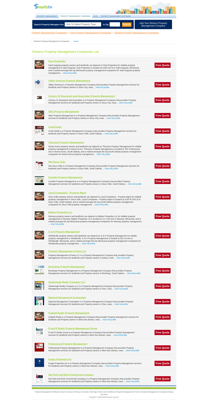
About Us (64, 392)
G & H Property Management (64, 232)
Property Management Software (116, 16)
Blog (95, 16)
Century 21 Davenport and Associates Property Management (81, 96)
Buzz (71, 392)
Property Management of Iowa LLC (67, 251)
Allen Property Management (63, 111)
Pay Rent (103, 395)
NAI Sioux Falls (56, 162)
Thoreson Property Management (66, 142)
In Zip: (106, 24)
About (76, 41)
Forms (137, 392)
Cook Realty (55, 127)
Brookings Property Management (66, 267)
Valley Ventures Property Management (69, 81)
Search (127, 24)
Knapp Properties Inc (60, 359)
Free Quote (162, 65)
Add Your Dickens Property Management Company (153, 24)
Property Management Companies (75, 16)
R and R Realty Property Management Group (72, 328)
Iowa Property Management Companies (90, 33)
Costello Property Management (65, 177)
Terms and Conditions (106, 392)
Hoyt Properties (57, 61)
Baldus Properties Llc (60, 212)
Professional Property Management (67, 344)
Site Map (93, 392)
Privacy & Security (81, 392)
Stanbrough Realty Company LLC (66, 282)
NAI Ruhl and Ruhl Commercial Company (71, 375)
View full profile (70, 73)
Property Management (46, 6)
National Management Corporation (67, 297)
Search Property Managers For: (49, 24)
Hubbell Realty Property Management (68, 313)
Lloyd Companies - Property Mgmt (67, 193)
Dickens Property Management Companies (137, 33)
